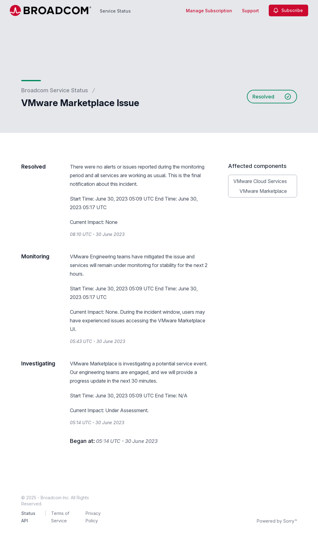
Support (250, 10)
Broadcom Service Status (54, 90)
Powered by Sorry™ (277, 521)
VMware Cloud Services (260, 181)
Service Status (115, 11)
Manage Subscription (209, 10)
